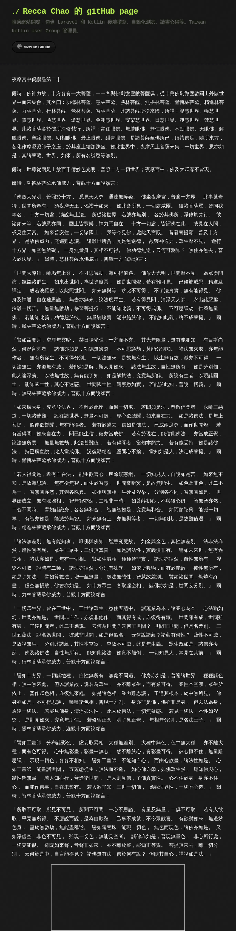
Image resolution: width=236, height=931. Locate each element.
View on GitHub (33, 46)
